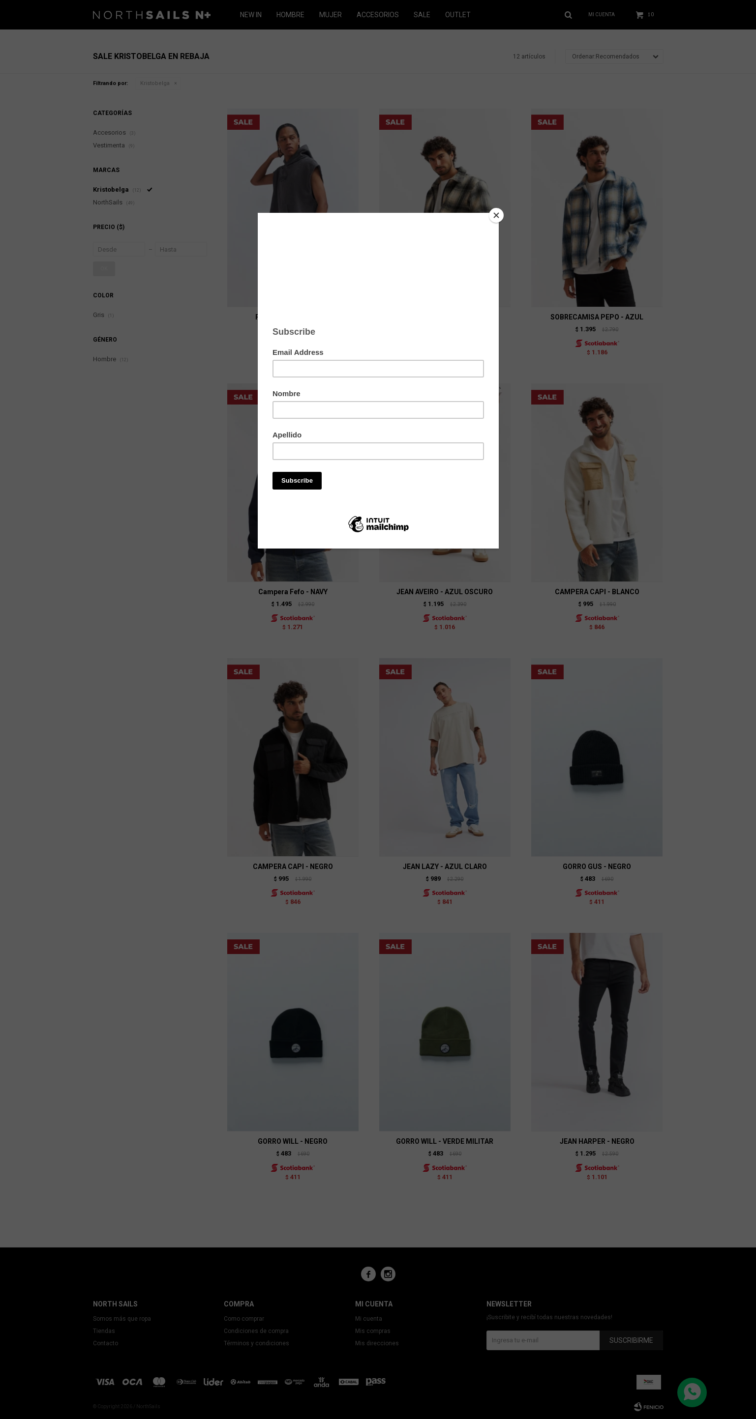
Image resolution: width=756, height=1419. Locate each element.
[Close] (496, 215)
